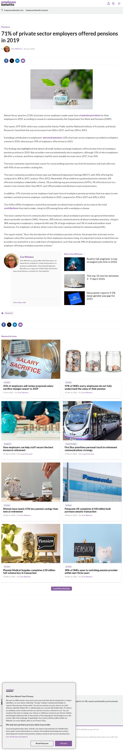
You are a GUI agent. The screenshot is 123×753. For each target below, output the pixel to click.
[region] (39, 715)
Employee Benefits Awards (37, 10)
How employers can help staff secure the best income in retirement (28, 449)
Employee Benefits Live (14, 10)
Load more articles (61, 588)
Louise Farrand (26, 454)
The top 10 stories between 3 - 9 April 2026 (103, 277)
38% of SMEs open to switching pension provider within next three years (91, 571)
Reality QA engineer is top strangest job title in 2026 (102, 260)
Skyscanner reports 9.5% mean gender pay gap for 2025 (101, 295)
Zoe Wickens (16, 49)
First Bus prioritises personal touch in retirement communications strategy (91, 449)
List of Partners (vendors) (16, 737)
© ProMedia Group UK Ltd (88, 729)
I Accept (63, 743)
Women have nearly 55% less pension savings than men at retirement (30, 510)
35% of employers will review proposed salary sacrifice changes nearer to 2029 (28, 387)
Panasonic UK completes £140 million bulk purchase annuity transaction (88, 510)
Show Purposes (42, 743)
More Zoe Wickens (73, 254)
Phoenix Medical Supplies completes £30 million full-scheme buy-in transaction (29, 571)
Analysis (7, 444)
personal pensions (52, 137)
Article (7, 382)
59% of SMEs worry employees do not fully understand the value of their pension (88, 387)
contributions (11, 208)
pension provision (91, 115)
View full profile (19, 302)
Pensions (5, 27)
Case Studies (71, 444)
